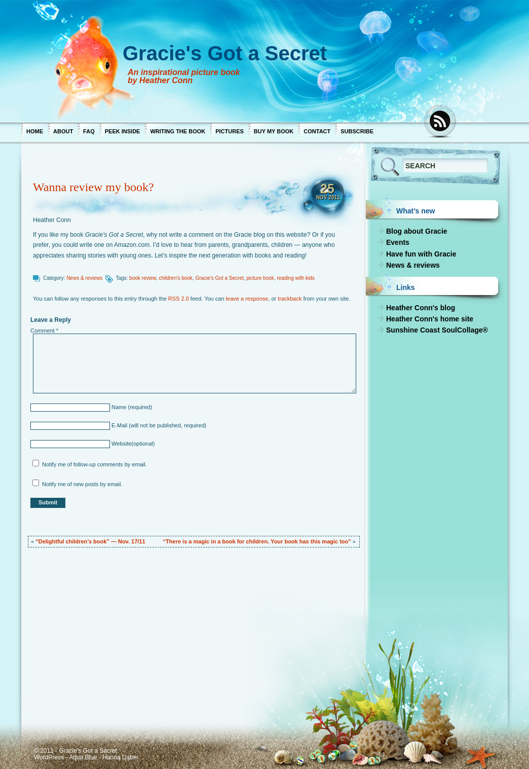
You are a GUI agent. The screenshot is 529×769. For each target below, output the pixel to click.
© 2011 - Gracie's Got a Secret (75, 750)
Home (34, 131)
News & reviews (84, 278)
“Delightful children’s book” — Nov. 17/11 (90, 541)
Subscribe (357, 131)
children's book (175, 278)
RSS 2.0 (178, 299)
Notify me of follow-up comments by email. (94, 464)
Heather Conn (52, 220)
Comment (44, 330)
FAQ (89, 131)
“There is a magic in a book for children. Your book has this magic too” (257, 541)
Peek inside (122, 131)
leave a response (247, 299)
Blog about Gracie (416, 231)
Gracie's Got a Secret (219, 278)
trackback (289, 299)
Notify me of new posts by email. (82, 484)
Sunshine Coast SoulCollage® (437, 330)
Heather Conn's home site (429, 319)
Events (397, 242)
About (63, 131)
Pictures (229, 131)
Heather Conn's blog (420, 308)
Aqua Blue (83, 757)
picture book (260, 278)
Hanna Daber (120, 757)
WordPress (49, 757)
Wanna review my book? (93, 187)
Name (118, 407)
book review (142, 278)
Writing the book (177, 131)
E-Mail (118, 425)
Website (121, 444)
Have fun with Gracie (421, 254)
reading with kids (295, 278)
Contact (317, 131)
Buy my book (273, 131)
